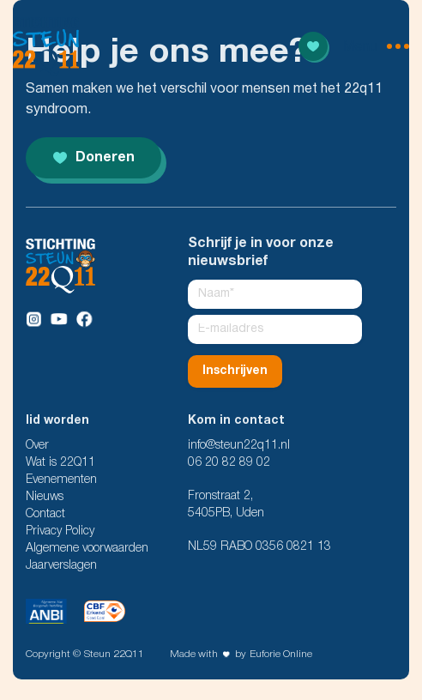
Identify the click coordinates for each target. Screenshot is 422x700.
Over (37, 445)
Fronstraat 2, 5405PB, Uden (226, 505)
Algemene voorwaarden (87, 548)
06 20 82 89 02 (229, 462)
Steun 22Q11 (114, 654)
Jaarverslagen (61, 565)
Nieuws (44, 497)
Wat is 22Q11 (60, 462)
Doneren (94, 158)
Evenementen (61, 480)
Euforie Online (281, 654)
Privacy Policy (60, 531)
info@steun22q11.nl (239, 445)
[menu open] (376, 46)
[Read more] (313, 46)
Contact (45, 514)
